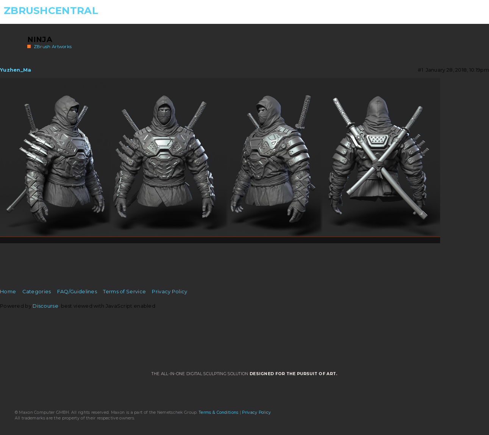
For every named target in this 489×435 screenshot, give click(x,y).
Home (8, 291)
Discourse (45, 306)
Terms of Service (124, 291)
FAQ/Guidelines (77, 291)
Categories (36, 291)
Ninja (40, 39)
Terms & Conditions (218, 412)
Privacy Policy (169, 291)
